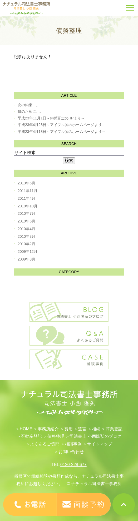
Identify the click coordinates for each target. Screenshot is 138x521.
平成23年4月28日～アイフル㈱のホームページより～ (61, 125)
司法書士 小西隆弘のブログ (95, 436)
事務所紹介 (48, 429)
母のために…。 (30, 111)
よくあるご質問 (45, 444)
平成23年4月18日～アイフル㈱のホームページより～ (61, 131)
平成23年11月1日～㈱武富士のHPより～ (51, 118)
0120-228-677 (73, 464)
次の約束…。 (29, 105)
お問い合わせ (71, 451)
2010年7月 (26, 213)
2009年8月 (26, 259)
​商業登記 (114, 429)
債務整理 (55, 436)
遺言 (82, 429)
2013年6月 (26, 183)
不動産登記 (31, 436)
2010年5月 (26, 221)
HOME (26, 429)
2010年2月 (26, 244)
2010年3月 (26, 236)
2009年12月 (27, 251)
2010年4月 (26, 229)
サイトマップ (99, 444)
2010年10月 (27, 206)
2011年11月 (27, 191)
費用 (68, 429)
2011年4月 (26, 198)
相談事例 (73, 444)
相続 (96, 429)
